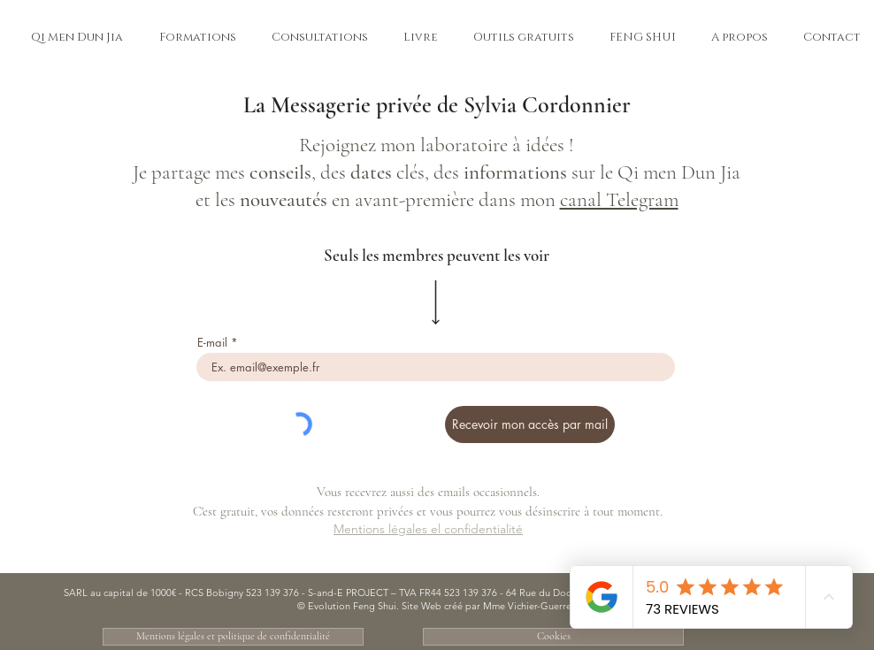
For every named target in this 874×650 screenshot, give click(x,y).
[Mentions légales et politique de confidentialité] (233, 637)
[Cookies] (553, 637)
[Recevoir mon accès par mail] (530, 424)
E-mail (212, 342)
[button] (77, 37)
